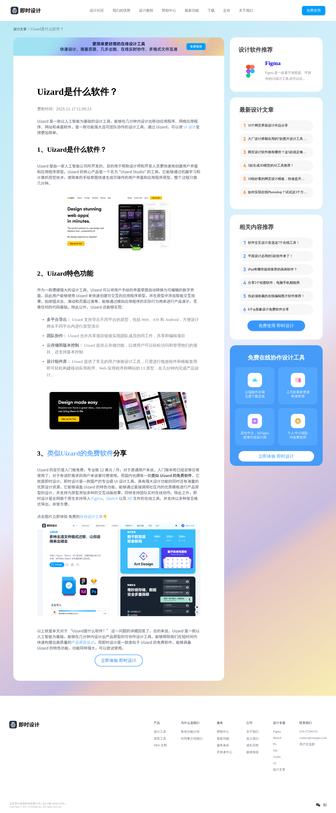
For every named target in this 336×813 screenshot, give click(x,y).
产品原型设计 (82, 642)
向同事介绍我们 (192, 738)
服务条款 (223, 745)
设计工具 (160, 731)
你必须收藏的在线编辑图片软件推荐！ (276, 296)
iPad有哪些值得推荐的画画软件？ (272, 269)
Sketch (112, 498)
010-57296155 (308, 731)
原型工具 (160, 738)
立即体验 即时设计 (118, 660)
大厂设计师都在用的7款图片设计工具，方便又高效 (277, 139)
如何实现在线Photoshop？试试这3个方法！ (277, 192)
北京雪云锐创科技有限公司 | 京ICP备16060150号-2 (37, 803)
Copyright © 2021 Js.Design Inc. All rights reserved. (35, 806)
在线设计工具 (91, 516)
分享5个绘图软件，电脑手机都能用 (274, 283)
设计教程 (146, 10)
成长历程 (252, 745)
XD (129, 498)
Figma (96, 498)
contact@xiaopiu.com (313, 738)
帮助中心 (169, 10)
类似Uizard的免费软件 (80, 453)
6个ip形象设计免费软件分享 (268, 309)
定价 (226, 10)
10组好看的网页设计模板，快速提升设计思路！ (277, 179)
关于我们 (246, 10)
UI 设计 (189, 127)
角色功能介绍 (190, 731)
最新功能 (192, 10)
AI (274, 763)
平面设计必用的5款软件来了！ (270, 256)
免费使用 (313, 10)
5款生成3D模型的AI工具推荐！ (271, 165)
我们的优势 (121, 10)
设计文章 (20, 29)
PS (275, 744)
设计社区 (97, 10)
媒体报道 (252, 752)
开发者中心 (224, 752)
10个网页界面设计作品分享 (268, 125)
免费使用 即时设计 (276, 325)
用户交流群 (307, 744)
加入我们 (252, 738)
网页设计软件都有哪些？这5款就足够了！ (277, 152)
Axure (277, 756)
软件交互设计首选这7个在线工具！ (274, 242)
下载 (211, 10)
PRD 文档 (160, 745)
